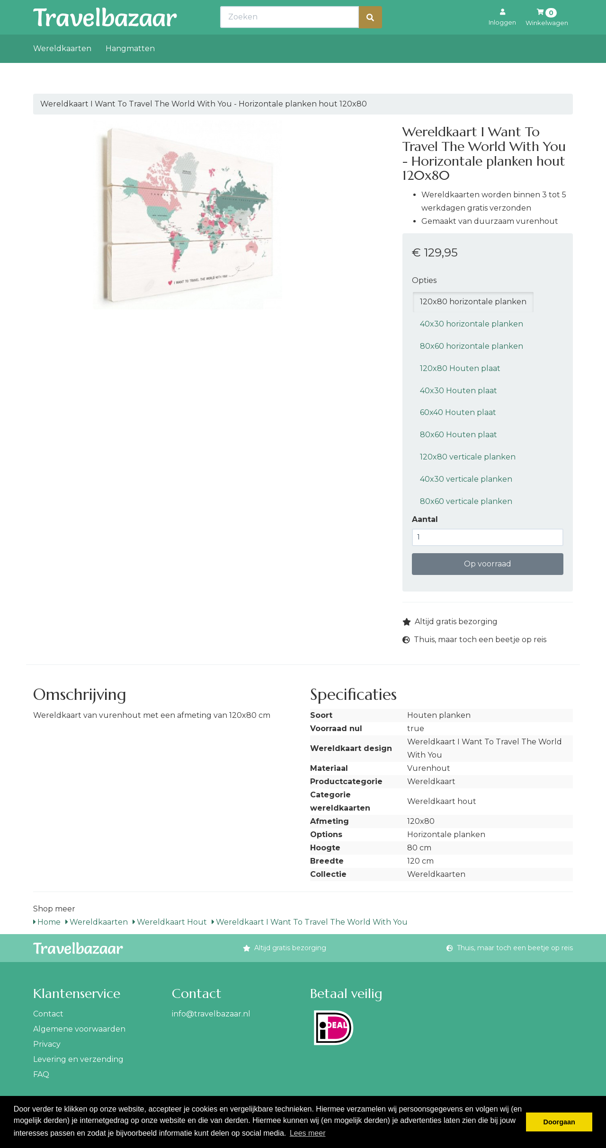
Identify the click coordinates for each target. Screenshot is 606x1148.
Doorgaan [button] (559, 1122)
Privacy (47, 1044)
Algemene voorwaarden (79, 1028)
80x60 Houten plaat (458, 434)
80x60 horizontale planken (471, 346)
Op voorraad (487, 563)
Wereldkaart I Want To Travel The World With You (310, 922)
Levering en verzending (78, 1059)
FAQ (41, 1074)
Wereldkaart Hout (170, 922)
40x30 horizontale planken (471, 323)
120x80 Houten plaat (460, 368)
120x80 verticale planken (468, 456)
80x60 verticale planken (466, 501)
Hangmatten (130, 69)
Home (47, 922)
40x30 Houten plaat (458, 390)
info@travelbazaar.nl (211, 1013)
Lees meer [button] (308, 1133)
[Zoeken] (370, 38)
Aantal (425, 519)
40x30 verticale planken (466, 479)
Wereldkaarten (62, 69)
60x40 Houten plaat (458, 412)
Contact (48, 1013)
